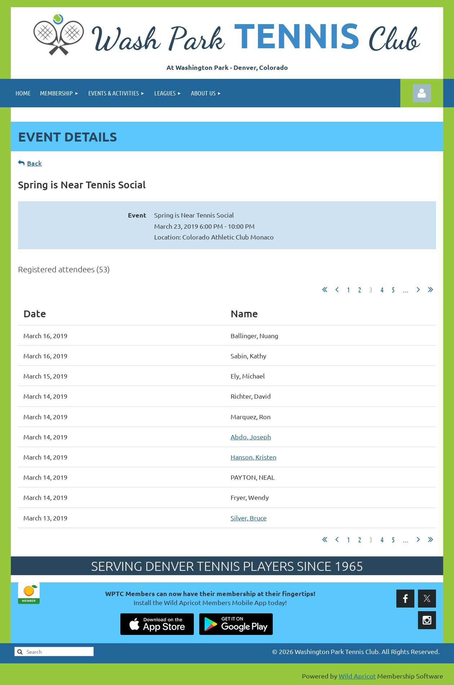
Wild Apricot (357, 676)
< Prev (336, 289)
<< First (324, 289)
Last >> (430, 289)
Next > (418, 289)
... (405, 289)
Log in (422, 93)
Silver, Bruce (249, 517)
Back (34, 163)
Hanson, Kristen (253, 457)
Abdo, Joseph (251, 436)
